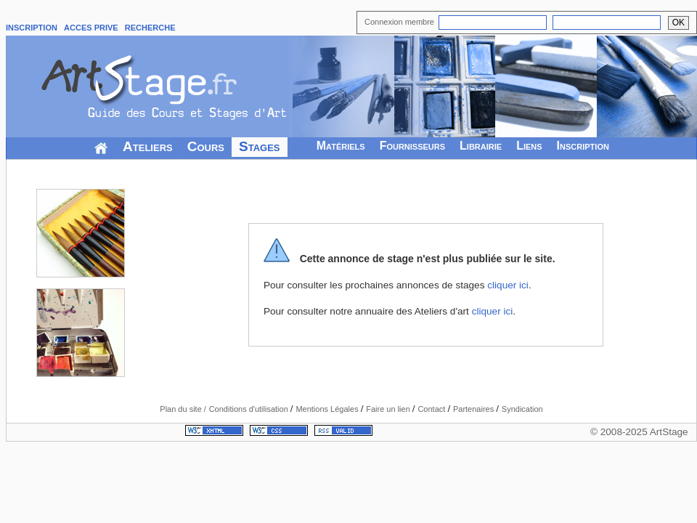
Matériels (341, 145)
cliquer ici (508, 285)
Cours (205, 146)
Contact (432, 409)
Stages (259, 146)
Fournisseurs (412, 145)
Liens (529, 145)
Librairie (481, 145)
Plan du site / (183, 409)
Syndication (522, 409)
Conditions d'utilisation (249, 409)
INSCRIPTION (31, 27)
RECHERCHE (150, 27)
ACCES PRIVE (91, 27)
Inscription (583, 145)
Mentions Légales (327, 409)
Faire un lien (389, 409)
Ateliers (148, 146)
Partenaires (474, 409)
